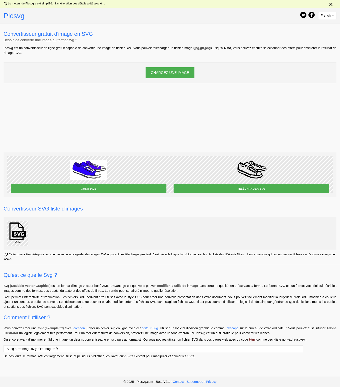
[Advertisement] (170, 118)
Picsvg (14, 16)
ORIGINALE (88, 188)
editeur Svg (150, 328)
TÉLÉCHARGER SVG (251, 188)
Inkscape (232, 328)
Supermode (195, 381)
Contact (178, 381)
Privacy (211, 381)
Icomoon (79, 328)
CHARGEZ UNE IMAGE (170, 73)
